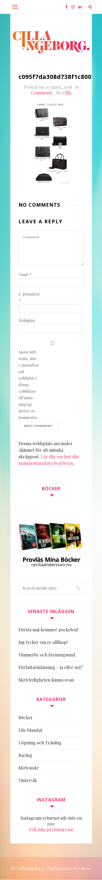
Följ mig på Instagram (51, 829)
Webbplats (26, 320)
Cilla (66, 93)
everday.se (82, 868)
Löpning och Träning (39, 742)
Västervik (27, 780)
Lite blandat (30, 730)
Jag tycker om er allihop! (42, 642)
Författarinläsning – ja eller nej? (50, 667)
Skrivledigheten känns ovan (46, 680)
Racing (25, 755)
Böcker (25, 717)
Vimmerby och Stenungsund (46, 655)
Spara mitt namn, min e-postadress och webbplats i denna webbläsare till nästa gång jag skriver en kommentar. (28, 384)
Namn (24, 274)
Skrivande (28, 768)
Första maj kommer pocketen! (48, 629)
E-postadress (29, 297)
